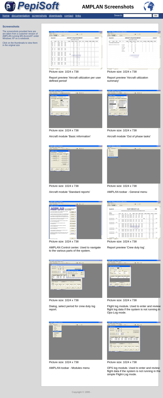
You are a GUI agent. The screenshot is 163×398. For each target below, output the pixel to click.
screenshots (39, 15)
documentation (21, 15)
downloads (55, 15)
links (78, 15)
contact (68, 15)
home (6, 15)
